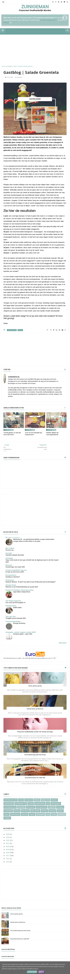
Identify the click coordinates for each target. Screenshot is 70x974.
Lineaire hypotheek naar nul (16, 570)
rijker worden (35, 810)
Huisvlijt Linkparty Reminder (15, 555)
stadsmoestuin (15, 814)
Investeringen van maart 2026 (15, 567)
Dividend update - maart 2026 (22, 634)
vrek (47, 814)
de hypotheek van (20, 803)
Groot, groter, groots (35, 686)
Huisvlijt (9, 553)
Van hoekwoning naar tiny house (35, 755)
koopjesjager (8, 810)
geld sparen (30, 807)
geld (48, 803)
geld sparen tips (41, 807)
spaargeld (52, 810)
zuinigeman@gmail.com (48, 20)
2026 (8, 834)
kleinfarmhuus (11, 606)
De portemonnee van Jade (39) (35, 778)
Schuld (21, 800)
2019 (8, 849)
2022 (8, 840)
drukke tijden (17, 607)
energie (30, 803)
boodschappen (8, 803)
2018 (8, 852)
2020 (8, 846)
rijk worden (25, 810)
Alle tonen (62, 643)
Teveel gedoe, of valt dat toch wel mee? (12, 434)
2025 (8, 837)
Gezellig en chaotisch (13, 577)
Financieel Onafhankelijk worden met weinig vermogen (35, 732)
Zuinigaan (9, 558)
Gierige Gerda (11, 585)
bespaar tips (45, 800)
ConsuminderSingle (13, 621)
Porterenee (10, 580)
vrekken (53, 814)
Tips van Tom (11, 616)
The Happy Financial (13, 601)
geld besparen (56, 803)
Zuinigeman (35, 6)
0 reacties (18, 77)
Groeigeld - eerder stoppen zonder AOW (20, 632)
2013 (8, 862)
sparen (6, 814)
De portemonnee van (10, 800)
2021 (8, 843)
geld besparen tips (10, 807)
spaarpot (60, 810)
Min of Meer (10, 548)
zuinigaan (7, 818)
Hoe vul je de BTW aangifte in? (16, 602)
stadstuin (24, 814)
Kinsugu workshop (19, 623)
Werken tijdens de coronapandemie (52, 434)
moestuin (17, 810)
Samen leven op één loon (35, 709)
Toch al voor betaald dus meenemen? (33, 434)
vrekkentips (61, 814)
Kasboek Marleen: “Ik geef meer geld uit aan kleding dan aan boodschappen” (31, 582)
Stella (20, 330)
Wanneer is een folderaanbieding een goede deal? (22, 587)
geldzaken (60, 807)
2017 (8, 855)
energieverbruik (39, 803)
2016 (8, 858)
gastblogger (12, 330)
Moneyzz (9, 565)
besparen (54, 800)
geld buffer (21, 807)
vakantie (31, 814)
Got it (41, 972)
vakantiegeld (40, 814)
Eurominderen (11, 575)
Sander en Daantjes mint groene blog (19, 590)
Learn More (32, 972)
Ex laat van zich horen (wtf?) (15, 572)
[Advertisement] (35, 50)
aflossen (36, 800)
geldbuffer (52, 807)
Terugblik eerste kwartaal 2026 (16, 618)
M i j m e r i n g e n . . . (14, 537)
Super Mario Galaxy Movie (21, 592)
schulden (44, 810)
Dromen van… (10, 550)
